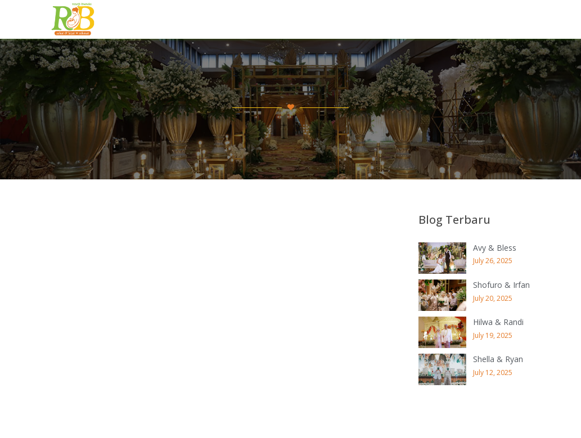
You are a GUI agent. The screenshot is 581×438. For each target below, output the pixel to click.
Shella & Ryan (498, 359)
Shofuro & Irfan (501, 284)
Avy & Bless (494, 247)
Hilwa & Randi (498, 322)
